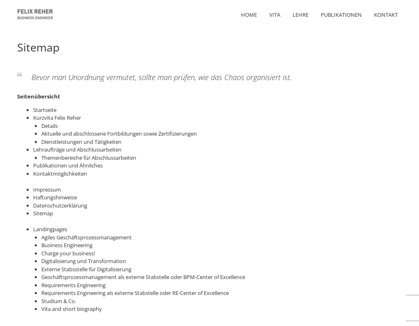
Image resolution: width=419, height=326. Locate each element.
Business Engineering (66, 245)
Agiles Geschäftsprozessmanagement (86, 237)
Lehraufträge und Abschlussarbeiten (77, 149)
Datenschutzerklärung (60, 205)
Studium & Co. (58, 301)
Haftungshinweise (55, 197)
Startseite (44, 110)
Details (49, 126)
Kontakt (386, 14)
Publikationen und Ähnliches (68, 165)
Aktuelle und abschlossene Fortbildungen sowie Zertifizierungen (119, 133)
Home (249, 14)
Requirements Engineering (73, 285)
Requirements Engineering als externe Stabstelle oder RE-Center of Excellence (135, 293)
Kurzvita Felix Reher (57, 117)
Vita (274, 14)
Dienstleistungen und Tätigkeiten (81, 141)
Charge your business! (68, 253)
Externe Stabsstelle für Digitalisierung (86, 269)
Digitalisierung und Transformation (83, 261)
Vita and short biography (71, 309)
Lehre (301, 14)
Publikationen (341, 14)
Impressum (47, 189)
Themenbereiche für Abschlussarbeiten (88, 157)
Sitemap (43, 213)
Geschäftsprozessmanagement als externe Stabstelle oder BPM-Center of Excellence (143, 277)
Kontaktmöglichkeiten (60, 173)
